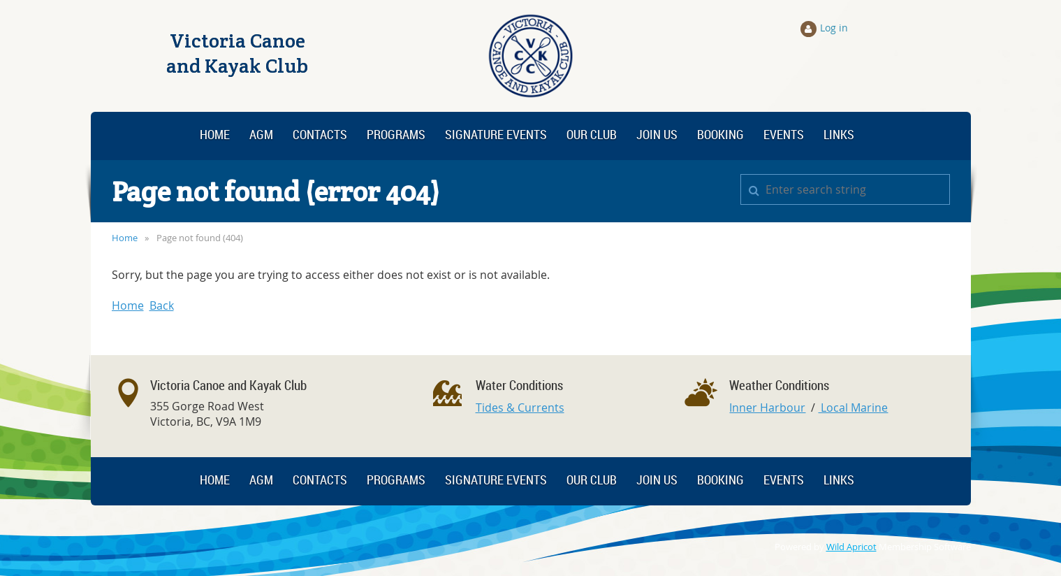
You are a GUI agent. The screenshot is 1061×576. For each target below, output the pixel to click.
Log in (834, 27)
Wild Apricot (851, 547)
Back (161, 305)
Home (125, 237)
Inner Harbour (767, 407)
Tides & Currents (520, 407)
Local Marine (853, 407)
